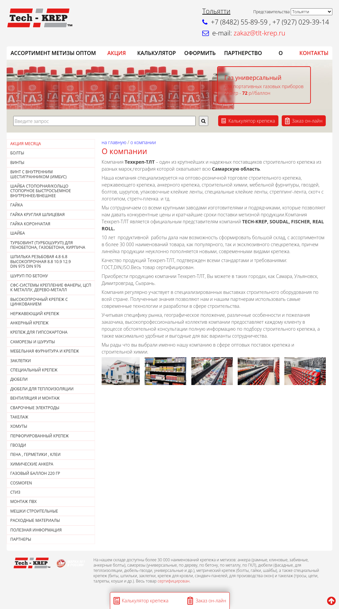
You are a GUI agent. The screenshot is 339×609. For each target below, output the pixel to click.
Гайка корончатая (30, 224)
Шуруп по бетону (29, 276)
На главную (114, 142)
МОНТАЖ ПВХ (23, 501)
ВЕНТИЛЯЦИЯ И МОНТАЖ (35, 398)
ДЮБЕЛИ (18, 379)
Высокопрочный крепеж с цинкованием (39, 302)
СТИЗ (15, 492)
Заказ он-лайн (307, 121)
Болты (17, 153)
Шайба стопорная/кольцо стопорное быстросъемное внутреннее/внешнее (40, 190)
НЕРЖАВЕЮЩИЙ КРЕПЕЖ (34, 313)
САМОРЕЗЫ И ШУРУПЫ (32, 342)
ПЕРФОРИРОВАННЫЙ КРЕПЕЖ (39, 436)
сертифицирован (173, 581)
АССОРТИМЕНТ (30, 53)
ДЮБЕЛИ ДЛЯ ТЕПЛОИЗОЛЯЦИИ (41, 389)
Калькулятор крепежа (251, 121)
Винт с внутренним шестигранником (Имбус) (38, 174)
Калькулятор (156, 53)
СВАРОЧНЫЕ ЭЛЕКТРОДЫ (34, 408)
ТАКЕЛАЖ (19, 417)
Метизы (63, 53)
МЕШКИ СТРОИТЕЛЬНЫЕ (34, 511)
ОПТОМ (86, 53)
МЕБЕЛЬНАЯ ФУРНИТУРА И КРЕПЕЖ (44, 351)
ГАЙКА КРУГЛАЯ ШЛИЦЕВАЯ (37, 214)
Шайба (17, 233)
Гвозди (18, 445)
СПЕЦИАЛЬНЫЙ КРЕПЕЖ (34, 370)
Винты (17, 162)
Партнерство (243, 53)
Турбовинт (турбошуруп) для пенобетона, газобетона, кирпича (47, 245)
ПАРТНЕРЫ (20, 539)
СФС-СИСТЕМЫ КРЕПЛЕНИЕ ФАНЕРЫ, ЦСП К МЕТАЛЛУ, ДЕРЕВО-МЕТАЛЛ (50, 287)
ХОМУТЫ (18, 426)
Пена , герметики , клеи (35, 454)
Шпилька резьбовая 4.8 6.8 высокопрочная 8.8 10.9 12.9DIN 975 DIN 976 (40, 261)
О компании (143, 142)
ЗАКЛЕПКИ (20, 360)
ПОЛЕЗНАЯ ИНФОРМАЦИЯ (36, 530)
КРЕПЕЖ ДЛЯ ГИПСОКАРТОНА (39, 332)
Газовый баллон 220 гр (35, 473)
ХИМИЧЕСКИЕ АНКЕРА (31, 464)
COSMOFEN (21, 483)
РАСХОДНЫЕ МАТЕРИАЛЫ (35, 520)
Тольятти (216, 11)
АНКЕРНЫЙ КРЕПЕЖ (29, 323)
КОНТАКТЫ (313, 53)
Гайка (16, 205)
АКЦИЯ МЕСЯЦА (25, 143)
